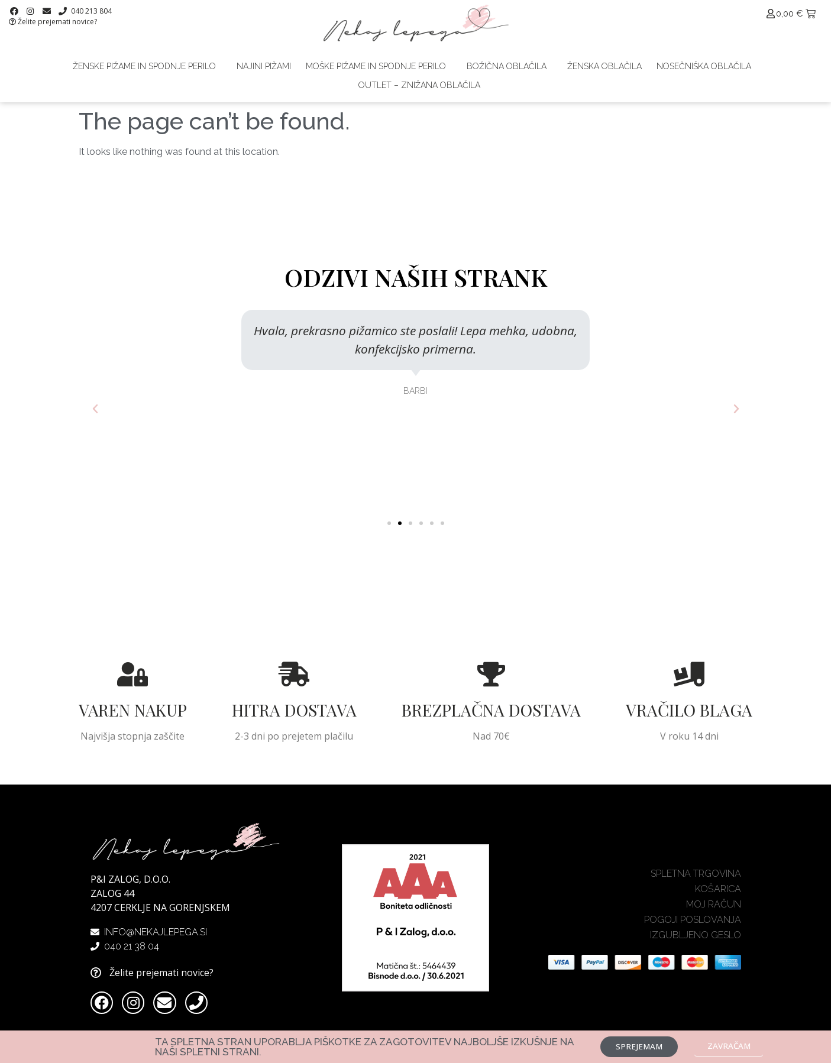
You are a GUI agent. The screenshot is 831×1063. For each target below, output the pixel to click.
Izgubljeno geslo (695, 940)
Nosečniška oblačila (704, 66)
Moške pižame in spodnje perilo (379, 66)
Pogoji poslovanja (692, 925)
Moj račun (713, 909)
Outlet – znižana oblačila (419, 85)
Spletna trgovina (696, 878)
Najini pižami (264, 66)
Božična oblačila (509, 66)
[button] (389, 523)
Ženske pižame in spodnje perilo (147, 66)
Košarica (718, 894)
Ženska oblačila (604, 66)
